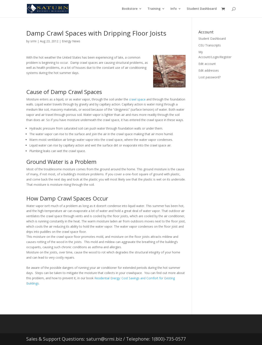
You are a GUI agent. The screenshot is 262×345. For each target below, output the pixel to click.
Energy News (71, 41)
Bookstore (130, 9)
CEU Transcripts (209, 45)
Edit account (207, 64)
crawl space (137, 99)
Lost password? (209, 77)
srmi (33, 41)
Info (173, 9)
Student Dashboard (202, 9)
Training (153, 9)
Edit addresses (208, 70)
